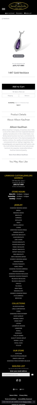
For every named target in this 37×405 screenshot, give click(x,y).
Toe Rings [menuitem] (18, 286)
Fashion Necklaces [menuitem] (18, 244)
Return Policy (13, 395)
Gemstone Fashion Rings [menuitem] (18, 230)
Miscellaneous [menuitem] (18, 225)
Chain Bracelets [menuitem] (18, 237)
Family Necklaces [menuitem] (18, 247)
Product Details (18, 114)
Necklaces (6, 18)
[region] (18, 41)
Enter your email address (18, 371)
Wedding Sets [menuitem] (18, 291)
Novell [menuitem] (18, 331)
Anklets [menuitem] (18, 283)
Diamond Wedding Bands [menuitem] (18, 208)
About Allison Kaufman (18, 119)
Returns (27, 95)
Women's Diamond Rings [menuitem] (18, 293)
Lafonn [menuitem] (18, 323)
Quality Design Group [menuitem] (18, 338)
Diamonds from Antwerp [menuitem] (18, 314)
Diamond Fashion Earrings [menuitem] (18, 269)
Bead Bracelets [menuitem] (18, 254)
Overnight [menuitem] (18, 333)
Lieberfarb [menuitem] (18, 328)
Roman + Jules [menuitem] (18, 340)
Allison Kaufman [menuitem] (18, 306)
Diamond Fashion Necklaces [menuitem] (18, 274)
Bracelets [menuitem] (18, 215)
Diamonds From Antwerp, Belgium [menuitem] (18, 361)
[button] (9, 13)
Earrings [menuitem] (19, 218)
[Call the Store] (18, 184)
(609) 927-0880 (18, 65)
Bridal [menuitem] (18, 210)
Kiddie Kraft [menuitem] (18, 321)
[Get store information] (18, 186)
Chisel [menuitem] (18, 311)
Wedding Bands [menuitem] (18, 213)
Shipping (10, 95)
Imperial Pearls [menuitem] (18, 318)
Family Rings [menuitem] (18, 266)
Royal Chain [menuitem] (18, 343)
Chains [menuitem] (18, 227)
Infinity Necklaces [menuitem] (18, 252)
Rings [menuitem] (18, 222)
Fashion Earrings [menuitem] (18, 271)
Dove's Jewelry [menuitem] (18, 316)
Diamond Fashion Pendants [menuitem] (18, 276)
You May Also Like (18, 161)
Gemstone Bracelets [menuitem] (18, 235)
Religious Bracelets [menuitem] (18, 281)
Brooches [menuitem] (18, 298)
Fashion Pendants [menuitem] (18, 264)
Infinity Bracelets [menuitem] (18, 249)
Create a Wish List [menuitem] (18, 358)
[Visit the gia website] (15, 389)
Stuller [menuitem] (18, 345)
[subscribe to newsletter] (32, 374)
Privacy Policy (23, 395)
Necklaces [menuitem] (18, 220)
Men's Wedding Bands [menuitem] (18, 257)
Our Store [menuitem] (18, 353)
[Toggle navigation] (3, 9)
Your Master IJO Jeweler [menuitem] (18, 356)
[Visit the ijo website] (22, 389)
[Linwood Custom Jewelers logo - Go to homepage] (18, 6)
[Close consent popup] (34, 401)
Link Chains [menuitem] (18, 239)
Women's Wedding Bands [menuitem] (18, 259)
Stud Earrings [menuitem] (18, 296)
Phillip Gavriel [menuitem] (18, 335)
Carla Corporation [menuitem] (18, 309)
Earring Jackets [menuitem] (18, 232)
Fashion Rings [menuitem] (18, 261)
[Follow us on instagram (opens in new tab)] (20, 380)
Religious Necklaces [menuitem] (18, 278)
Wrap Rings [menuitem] (18, 288)
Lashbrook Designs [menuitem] (18, 326)
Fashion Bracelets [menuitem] (18, 242)
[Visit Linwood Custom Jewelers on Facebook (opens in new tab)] (17, 380)
